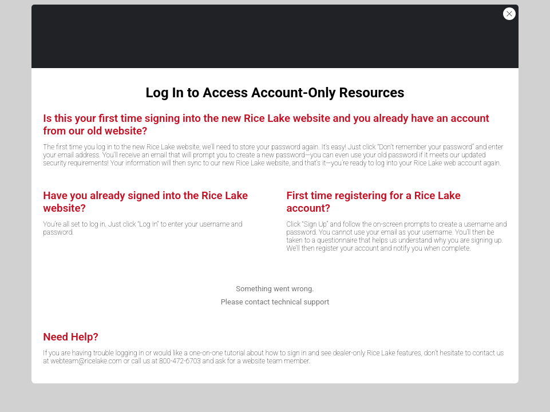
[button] (509, 13)
